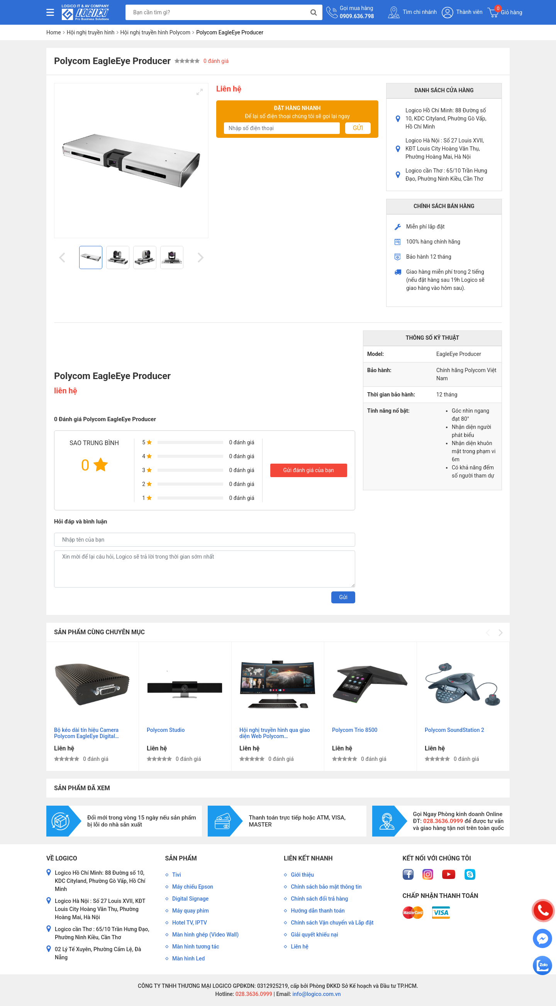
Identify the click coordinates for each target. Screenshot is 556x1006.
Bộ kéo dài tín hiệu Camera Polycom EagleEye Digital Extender (86, 733)
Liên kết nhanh (308, 858)
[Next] (199, 257)
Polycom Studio (166, 730)
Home (53, 32)
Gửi (358, 128)
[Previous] (62, 257)
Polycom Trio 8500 (355, 730)
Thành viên (462, 13)
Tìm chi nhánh (412, 12)
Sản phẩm (181, 858)
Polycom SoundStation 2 (454, 730)
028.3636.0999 (253, 994)
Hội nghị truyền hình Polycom (155, 32)
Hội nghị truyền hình (91, 32)
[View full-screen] (199, 92)
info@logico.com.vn (316, 994)
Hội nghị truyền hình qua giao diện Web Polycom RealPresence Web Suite (274, 733)
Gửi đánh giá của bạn (308, 470)
